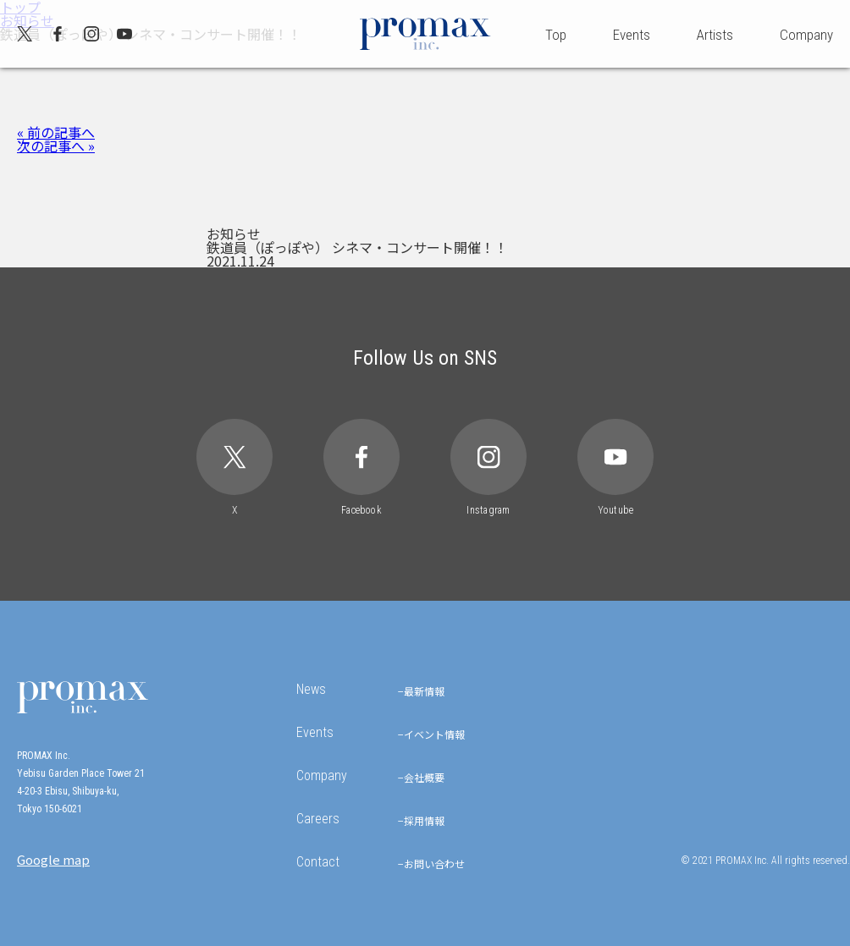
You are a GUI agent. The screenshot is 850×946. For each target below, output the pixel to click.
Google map (53, 859)
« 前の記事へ (56, 132)
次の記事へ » (56, 145)
